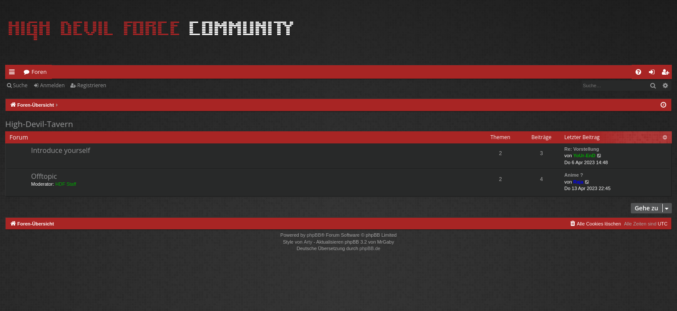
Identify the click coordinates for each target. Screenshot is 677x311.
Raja (578, 181)
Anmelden (52, 85)
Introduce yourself (60, 150)
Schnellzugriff (14, 73)
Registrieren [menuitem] (667, 73)
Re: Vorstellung (581, 149)
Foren (39, 72)
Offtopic (44, 176)
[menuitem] (638, 72)
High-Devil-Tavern (39, 124)
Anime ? (573, 175)
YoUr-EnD (584, 155)
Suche (20, 85)
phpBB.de (370, 248)
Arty (308, 241)
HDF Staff (65, 184)
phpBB (314, 235)
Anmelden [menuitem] (654, 73)
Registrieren (91, 85)
